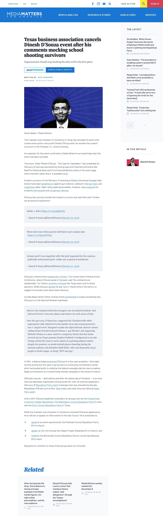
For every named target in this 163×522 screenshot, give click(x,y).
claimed (51, 286)
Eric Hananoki (45, 77)
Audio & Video (128, 14)
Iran (24, 4)
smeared (90, 187)
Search (143, 4)
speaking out (47, 183)
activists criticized (57, 283)
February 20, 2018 (70, 217)
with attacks (39, 190)
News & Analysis (68, 14)
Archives (150, 14)
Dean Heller (61, 388)
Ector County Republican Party (47, 405)
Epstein (34, 4)
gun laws (93, 183)
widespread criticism (57, 276)
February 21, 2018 (70, 266)
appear (34, 430)
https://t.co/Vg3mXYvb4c (40, 235)
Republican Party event (47, 385)
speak (34, 422)
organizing (29, 187)
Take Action (128, 4)
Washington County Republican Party (76, 402)
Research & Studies (99, 14)
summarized (70, 296)
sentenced (52, 361)
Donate (155, 4)
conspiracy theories (59, 190)
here (65, 173)
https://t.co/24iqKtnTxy (53, 211)
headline (35, 435)
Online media (13, 4)
